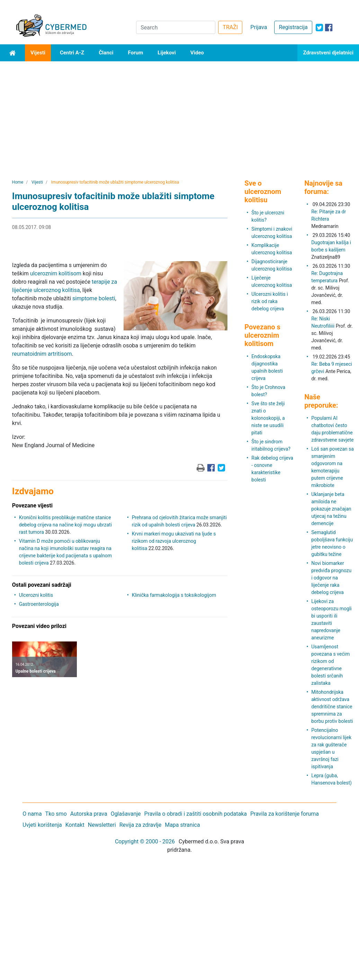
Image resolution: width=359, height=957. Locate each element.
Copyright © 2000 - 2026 (145, 841)
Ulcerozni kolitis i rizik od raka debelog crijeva (269, 301)
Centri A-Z (72, 53)
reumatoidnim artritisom (42, 354)
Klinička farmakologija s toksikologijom (174, 595)
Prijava (258, 27)
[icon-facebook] (328, 27)
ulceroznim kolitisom (55, 273)
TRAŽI (230, 27)
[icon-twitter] (319, 27)
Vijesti (37, 53)
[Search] (175, 27)
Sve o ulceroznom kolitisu (262, 191)
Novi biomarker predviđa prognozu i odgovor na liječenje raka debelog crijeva (331, 577)
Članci (106, 53)
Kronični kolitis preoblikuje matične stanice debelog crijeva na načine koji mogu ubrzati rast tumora (65, 525)
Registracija (293, 27)
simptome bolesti (93, 298)
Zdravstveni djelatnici (328, 53)
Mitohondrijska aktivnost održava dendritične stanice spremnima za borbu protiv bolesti (332, 706)
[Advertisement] (179, 113)
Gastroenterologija (39, 604)
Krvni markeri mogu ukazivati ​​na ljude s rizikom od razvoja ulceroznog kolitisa (174, 541)
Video (197, 53)
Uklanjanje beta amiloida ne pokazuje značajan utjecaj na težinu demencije (331, 508)
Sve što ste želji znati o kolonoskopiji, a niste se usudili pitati (268, 418)
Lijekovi (167, 53)
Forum (135, 53)
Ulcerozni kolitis (36, 595)
